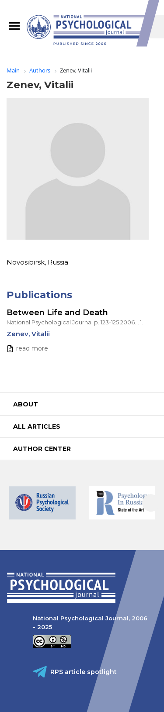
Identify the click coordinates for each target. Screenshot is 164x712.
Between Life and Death (57, 312)
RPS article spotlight (83, 672)
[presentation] (151, 503)
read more (32, 348)
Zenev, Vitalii (28, 334)
